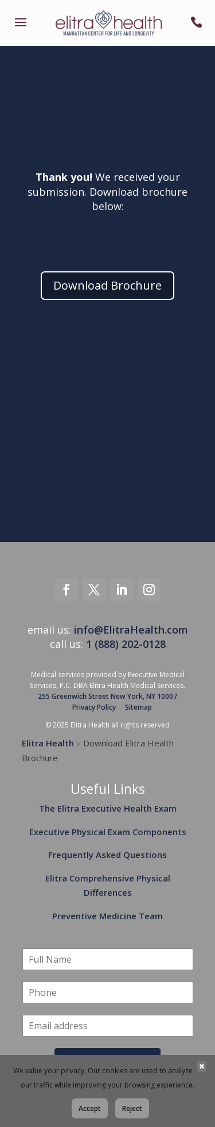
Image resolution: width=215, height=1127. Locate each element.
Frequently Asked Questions (107, 854)
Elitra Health (48, 743)
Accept (90, 1108)
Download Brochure (107, 285)
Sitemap (138, 707)
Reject (132, 1108)
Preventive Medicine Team (107, 916)
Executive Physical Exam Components (107, 831)
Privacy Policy (94, 707)
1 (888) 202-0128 (126, 644)
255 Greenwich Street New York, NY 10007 (107, 696)
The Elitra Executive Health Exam (108, 808)
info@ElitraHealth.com (131, 629)
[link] (20, 30)
